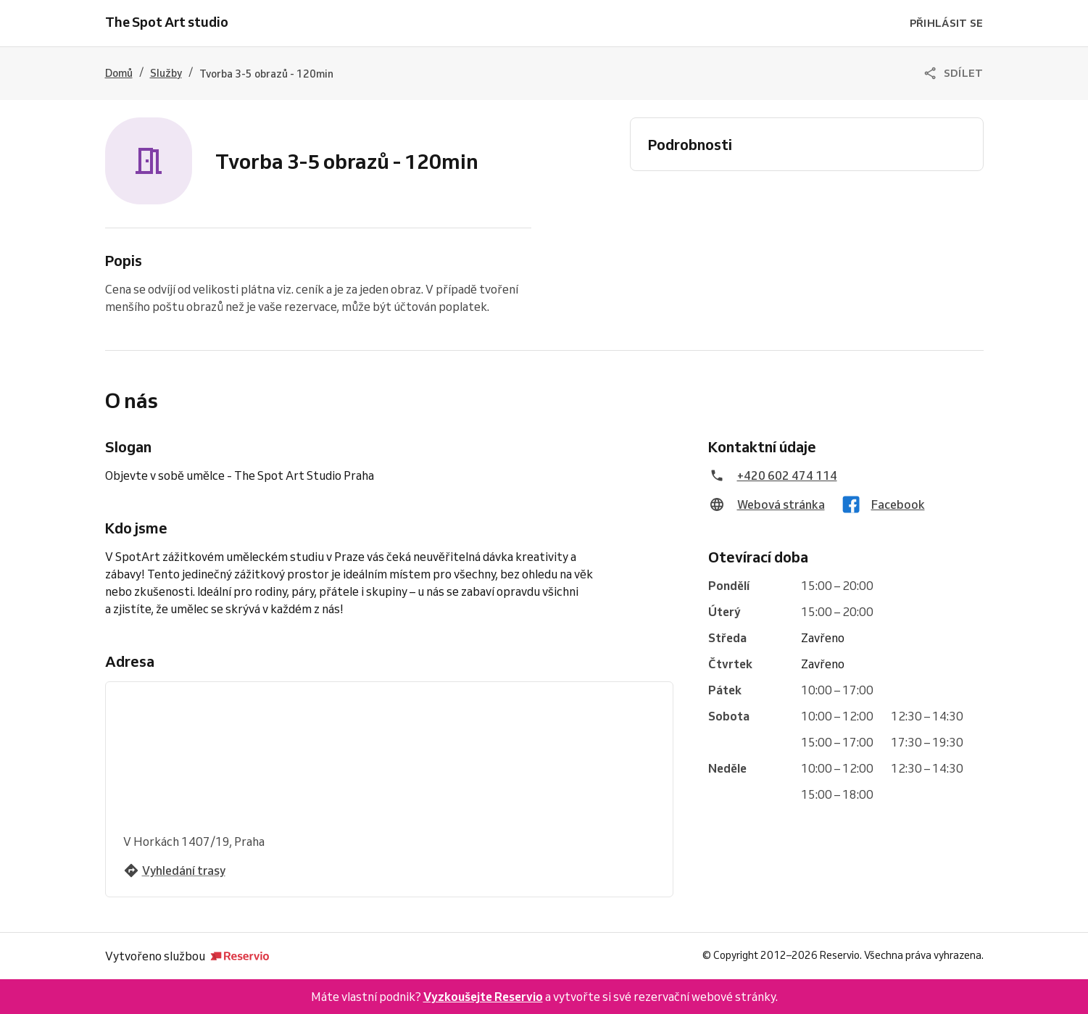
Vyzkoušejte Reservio (483, 996)
